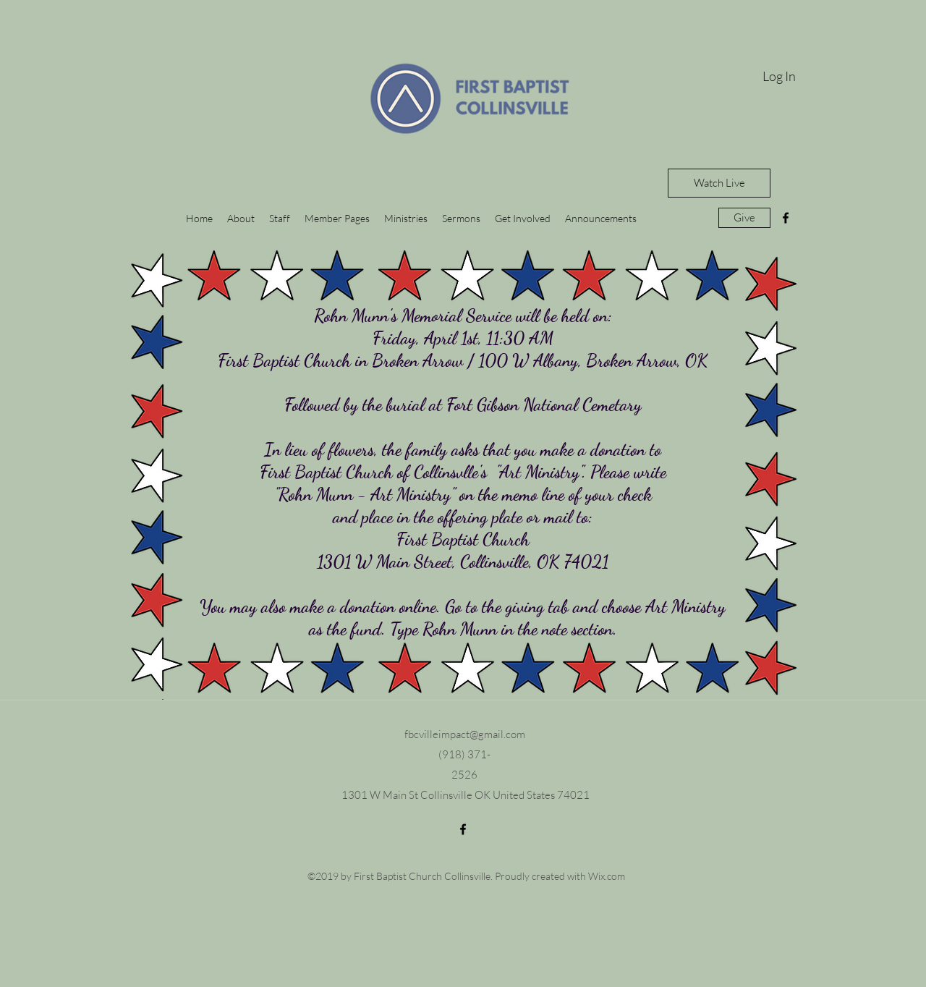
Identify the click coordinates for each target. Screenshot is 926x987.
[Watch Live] (719, 183)
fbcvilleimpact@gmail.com (464, 734)
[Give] (744, 218)
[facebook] (785, 218)
